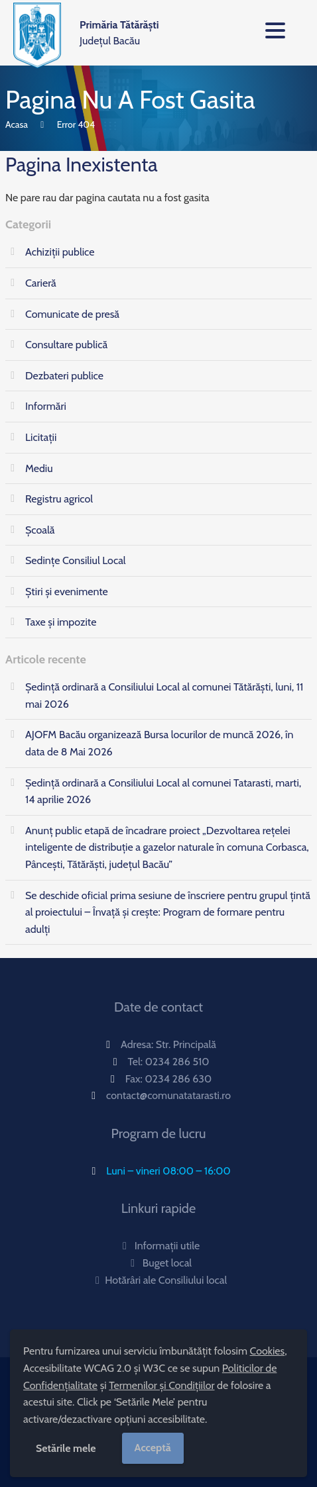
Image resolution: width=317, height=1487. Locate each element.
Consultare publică (66, 344)
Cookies (267, 1351)
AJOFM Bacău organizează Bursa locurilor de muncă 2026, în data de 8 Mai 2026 (159, 743)
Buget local (158, 1263)
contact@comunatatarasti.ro (168, 1095)
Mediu (39, 468)
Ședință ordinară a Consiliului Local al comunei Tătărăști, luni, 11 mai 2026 (164, 695)
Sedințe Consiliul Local (75, 560)
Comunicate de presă (72, 314)
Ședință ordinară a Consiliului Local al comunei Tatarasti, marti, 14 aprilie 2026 (163, 791)
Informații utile (158, 1245)
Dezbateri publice (64, 375)
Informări (45, 406)
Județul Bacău (119, 33)
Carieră (40, 283)
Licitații (40, 437)
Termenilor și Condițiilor (161, 1385)
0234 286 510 (177, 1061)
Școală (39, 530)
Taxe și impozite (60, 622)
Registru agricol (59, 499)
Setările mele (66, 1448)
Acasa (16, 124)
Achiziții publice (59, 252)
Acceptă (153, 1447)
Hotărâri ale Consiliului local (158, 1280)
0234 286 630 (178, 1079)
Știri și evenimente (66, 591)
